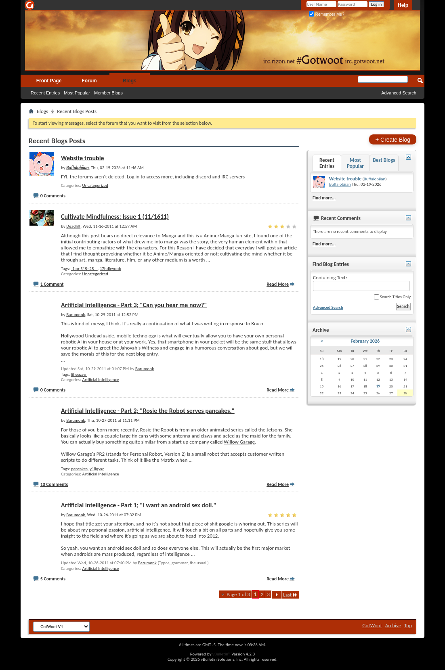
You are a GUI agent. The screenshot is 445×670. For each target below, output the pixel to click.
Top (408, 625)
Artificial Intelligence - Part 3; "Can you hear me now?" (134, 305)
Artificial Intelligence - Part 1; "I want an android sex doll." (138, 505)
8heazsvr (79, 374)
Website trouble (82, 158)
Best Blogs (384, 160)
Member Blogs (108, 92)
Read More (278, 284)
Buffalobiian (374, 179)
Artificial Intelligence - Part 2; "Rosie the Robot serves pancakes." (148, 411)
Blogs (129, 81)
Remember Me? (326, 14)
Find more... (324, 198)
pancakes (79, 468)
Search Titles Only (392, 296)
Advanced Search (398, 92)
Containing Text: (361, 282)
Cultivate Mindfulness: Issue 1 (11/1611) (115, 216)
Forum (89, 81)
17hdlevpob (110, 268)
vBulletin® (221, 654)
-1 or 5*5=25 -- (84, 268)
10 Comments (54, 484)
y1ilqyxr (97, 468)
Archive (393, 625)
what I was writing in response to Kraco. (222, 323)
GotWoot (372, 625)
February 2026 (365, 341)
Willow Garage (239, 442)
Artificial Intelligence (100, 379)
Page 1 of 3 (238, 594)
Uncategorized (95, 185)
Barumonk (144, 368)
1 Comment (52, 284)
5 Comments (52, 579)
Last (290, 595)
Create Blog (392, 139)
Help (403, 5)
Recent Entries (45, 92)
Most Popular (77, 92)
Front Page (49, 81)
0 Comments (52, 196)
